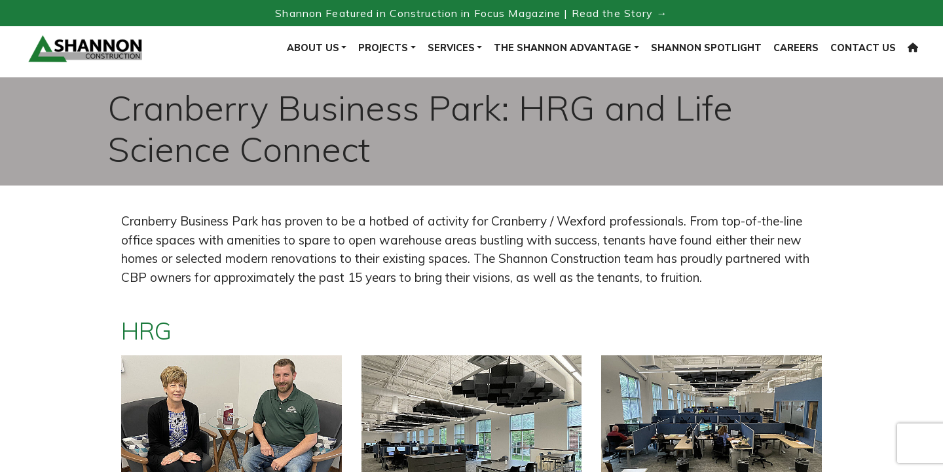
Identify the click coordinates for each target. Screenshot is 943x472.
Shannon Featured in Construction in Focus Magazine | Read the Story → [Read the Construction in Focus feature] (471, 13)
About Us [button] (313, 48)
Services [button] (451, 48)
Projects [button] (383, 48)
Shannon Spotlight (706, 48)
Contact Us (863, 48)
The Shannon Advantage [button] (562, 48)
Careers (796, 48)
